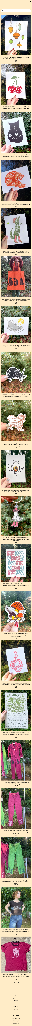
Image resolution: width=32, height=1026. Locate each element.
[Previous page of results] (4, 982)
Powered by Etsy (16, 1023)
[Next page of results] (28, 982)
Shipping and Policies (16, 998)
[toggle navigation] (1, 1)
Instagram (16, 1009)
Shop (16, 995)
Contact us (16, 1000)
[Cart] (30, 2)
